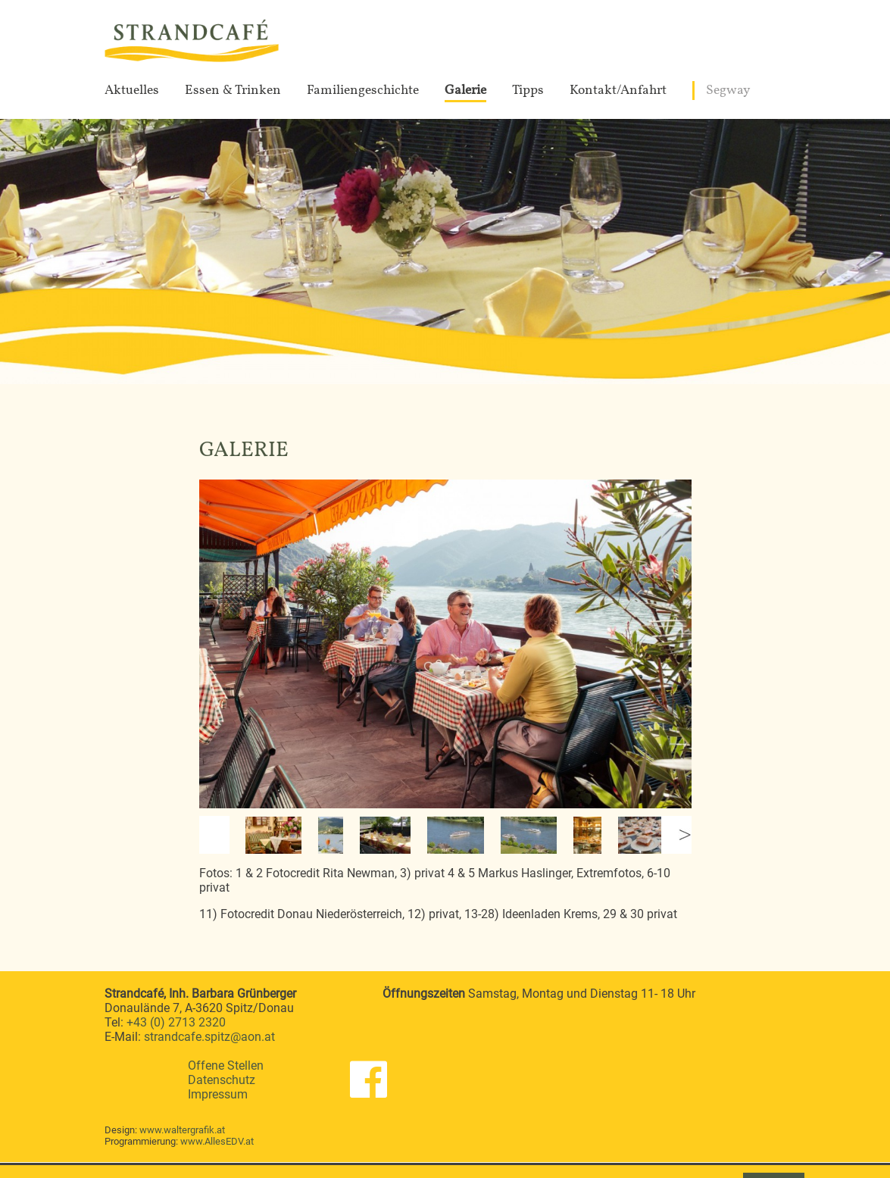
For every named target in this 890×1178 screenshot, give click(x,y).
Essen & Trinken (233, 90)
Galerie (465, 90)
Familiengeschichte (363, 90)
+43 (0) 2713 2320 (176, 1022)
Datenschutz (221, 1080)
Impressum (218, 1094)
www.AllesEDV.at (217, 1141)
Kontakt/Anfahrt (618, 90)
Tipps (528, 90)
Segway (728, 90)
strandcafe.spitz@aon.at (209, 1037)
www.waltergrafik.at (182, 1130)
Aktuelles (132, 90)
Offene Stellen (226, 1065)
